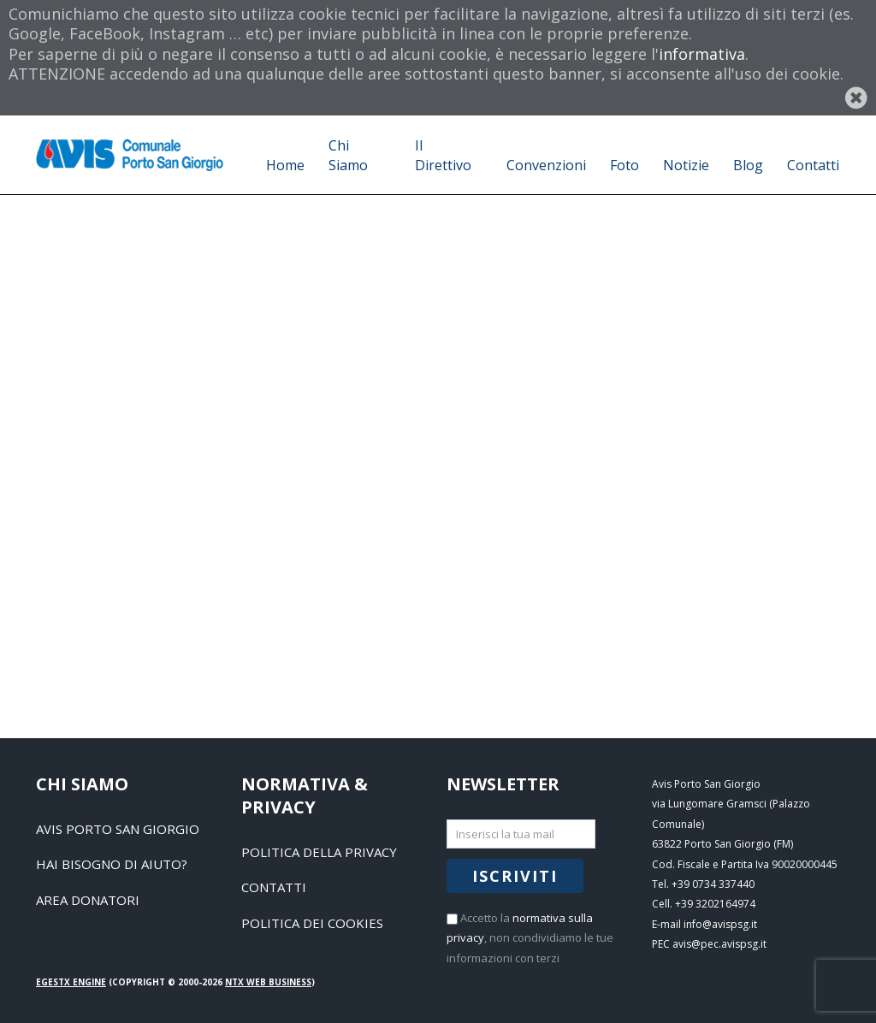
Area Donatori (87, 899)
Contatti (273, 887)
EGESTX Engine (71, 982)
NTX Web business (268, 982)
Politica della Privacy (319, 851)
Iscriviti (515, 876)
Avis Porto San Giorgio (117, 828)
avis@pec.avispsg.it (719, 944)
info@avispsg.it (720, 924)
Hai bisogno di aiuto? (111, 863)
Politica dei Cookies (312, 922)
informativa (702, 54)
